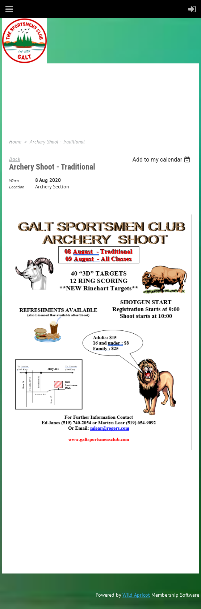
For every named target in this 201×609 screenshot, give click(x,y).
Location (16, 186)
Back (14, 158)
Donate (16, 105)
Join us (16, 94)
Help (13, 116)
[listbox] (162, 159)
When (14, 180)
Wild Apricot (136, 595)
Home (15, 83)
